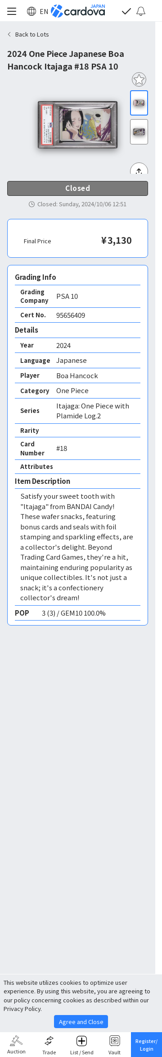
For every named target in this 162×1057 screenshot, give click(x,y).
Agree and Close (81, 1021)
